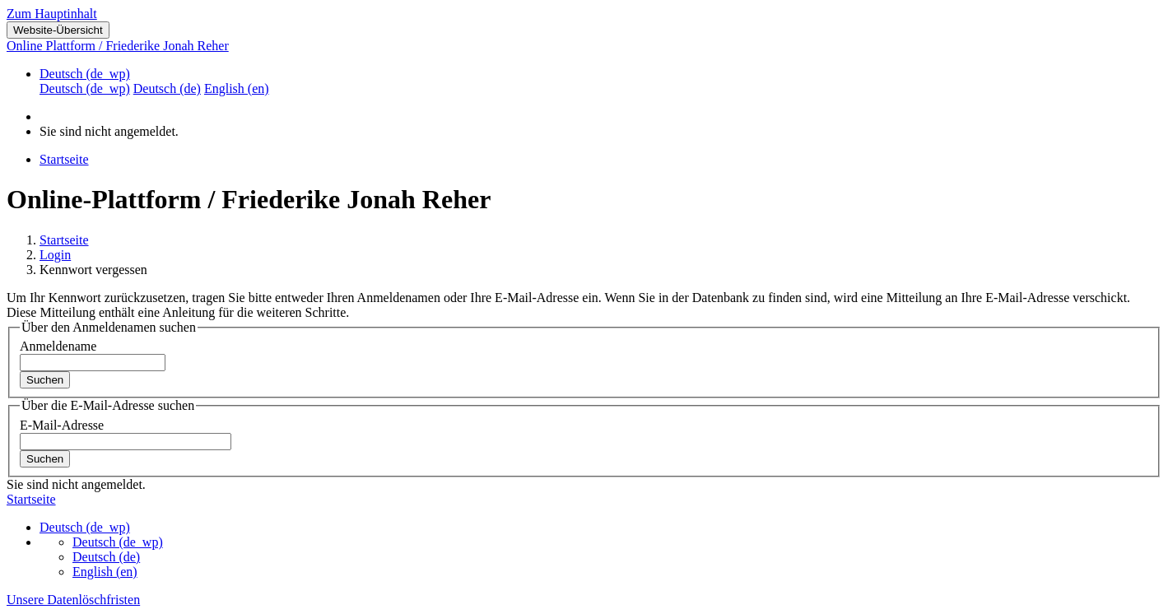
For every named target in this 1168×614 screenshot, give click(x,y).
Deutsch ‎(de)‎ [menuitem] (167, 88)
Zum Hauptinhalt (52, 14)
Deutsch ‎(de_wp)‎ (85, 74)
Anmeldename (58, 346)
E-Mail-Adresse (62, 425)
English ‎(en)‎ (104, 572)
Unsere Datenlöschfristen (73, 600)
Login (55, 255)
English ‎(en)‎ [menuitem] (236, 88)
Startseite (64, 240)
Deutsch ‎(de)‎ (106, 557)
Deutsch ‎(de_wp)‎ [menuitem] (85, 88)
